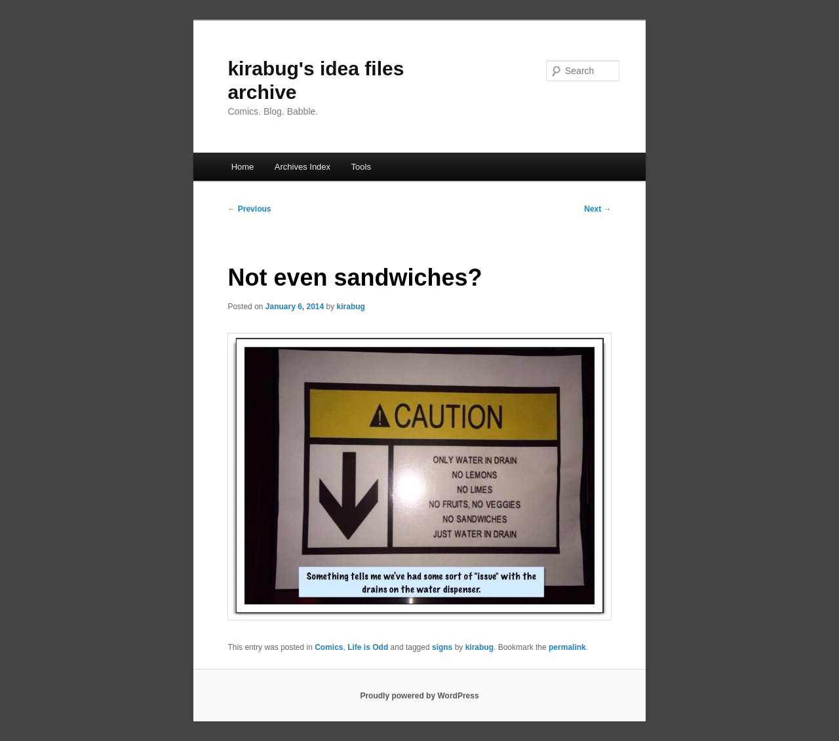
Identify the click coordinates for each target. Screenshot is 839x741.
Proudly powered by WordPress (419, 695)
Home (242, 167)
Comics (329, 647)
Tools (361, 167)
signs (442, 647)
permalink (567, 647)
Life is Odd (367, 647)
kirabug (351, 306)
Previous (249, 209)
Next (597, 209)
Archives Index (302, 167)
